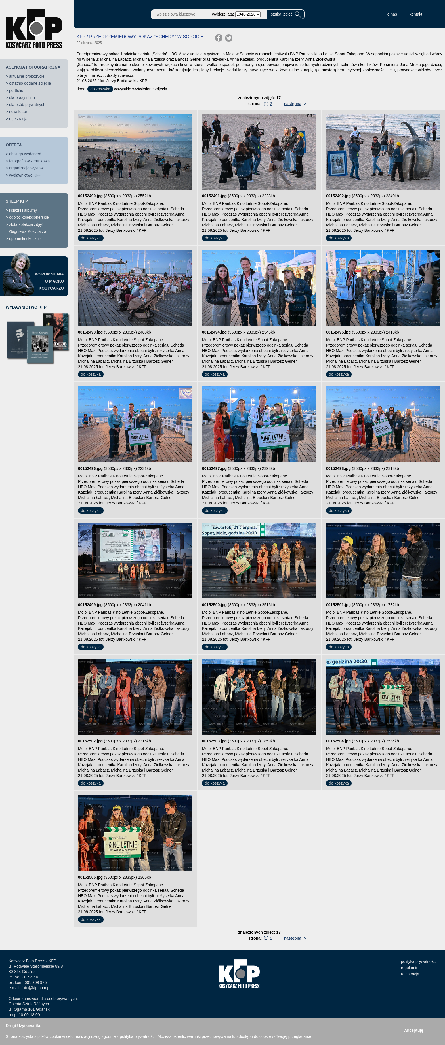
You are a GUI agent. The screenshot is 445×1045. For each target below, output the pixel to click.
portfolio (16, 90)
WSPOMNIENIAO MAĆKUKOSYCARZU (49, 281)
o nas (392, 14)
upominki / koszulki (26, 238)
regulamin (409, 967)
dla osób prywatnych (27, 104)
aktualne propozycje (27, 76)
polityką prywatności (137, 1036)
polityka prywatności (418, 961)
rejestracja (18, 118)
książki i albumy (23, 210)
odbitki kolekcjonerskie (29, 217)
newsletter (18, 111)
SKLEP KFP (17, 201)
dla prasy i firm (22, 97)
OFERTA (14, 145)
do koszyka (100, 89)
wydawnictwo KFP (25, 175)
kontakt (416, 14)
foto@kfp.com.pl (36, 987)
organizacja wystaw (26, 168)
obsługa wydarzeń (25, 154)
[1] (265, 103)
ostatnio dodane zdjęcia (30, 83)
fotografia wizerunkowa (29, 161)
